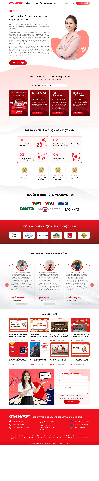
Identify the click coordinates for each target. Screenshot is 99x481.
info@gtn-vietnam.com (21, 460)
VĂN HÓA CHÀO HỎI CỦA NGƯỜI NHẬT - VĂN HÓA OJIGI (58, 396)
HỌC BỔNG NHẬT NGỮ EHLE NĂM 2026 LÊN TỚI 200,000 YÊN (80, 371)
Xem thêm (37, 148)
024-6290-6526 (20, 457)
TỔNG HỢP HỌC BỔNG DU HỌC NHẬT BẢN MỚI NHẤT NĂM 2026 (79, 396)
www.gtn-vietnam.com (23, 463)
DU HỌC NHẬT (37, 3)
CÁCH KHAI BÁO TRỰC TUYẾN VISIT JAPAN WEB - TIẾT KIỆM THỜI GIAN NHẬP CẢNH (18, 396)
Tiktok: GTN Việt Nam (77, 463)
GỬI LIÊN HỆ (71, 438)
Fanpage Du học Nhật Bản (79, 460)
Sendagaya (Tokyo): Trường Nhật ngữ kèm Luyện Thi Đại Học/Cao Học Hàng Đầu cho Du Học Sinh (59, 371)
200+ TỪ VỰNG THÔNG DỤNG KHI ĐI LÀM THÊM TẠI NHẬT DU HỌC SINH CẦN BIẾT (39, 371)
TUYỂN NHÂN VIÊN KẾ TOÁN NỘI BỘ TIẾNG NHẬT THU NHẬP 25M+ (18, 371)
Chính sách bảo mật (63, 479)
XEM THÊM (18, 99)
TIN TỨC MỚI (49, 350)
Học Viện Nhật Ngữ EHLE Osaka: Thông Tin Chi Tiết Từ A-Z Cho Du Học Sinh (39, 396)
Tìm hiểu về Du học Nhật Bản (16, 148)
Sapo (55, 479)
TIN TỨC (56, 3)
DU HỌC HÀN (48, 3)
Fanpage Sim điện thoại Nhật (79, 457)
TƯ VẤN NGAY (83, 3)
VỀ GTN (28, 3)
